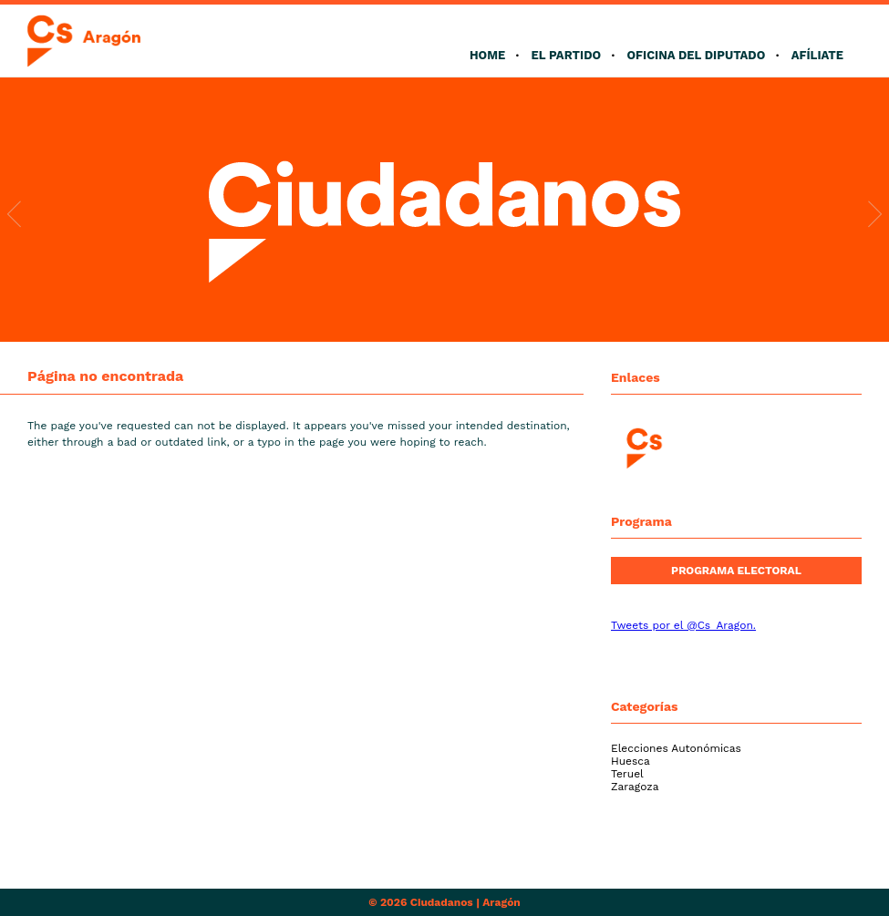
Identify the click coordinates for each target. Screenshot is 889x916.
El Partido (566, 55)
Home (487, 55)
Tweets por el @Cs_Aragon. (683, 625)
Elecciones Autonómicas (676, 748)
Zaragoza (635, 786)
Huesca (630, 761)
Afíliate (817, 55)
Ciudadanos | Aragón (465, 902)
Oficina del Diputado (695, 55)
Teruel (627, 773)
